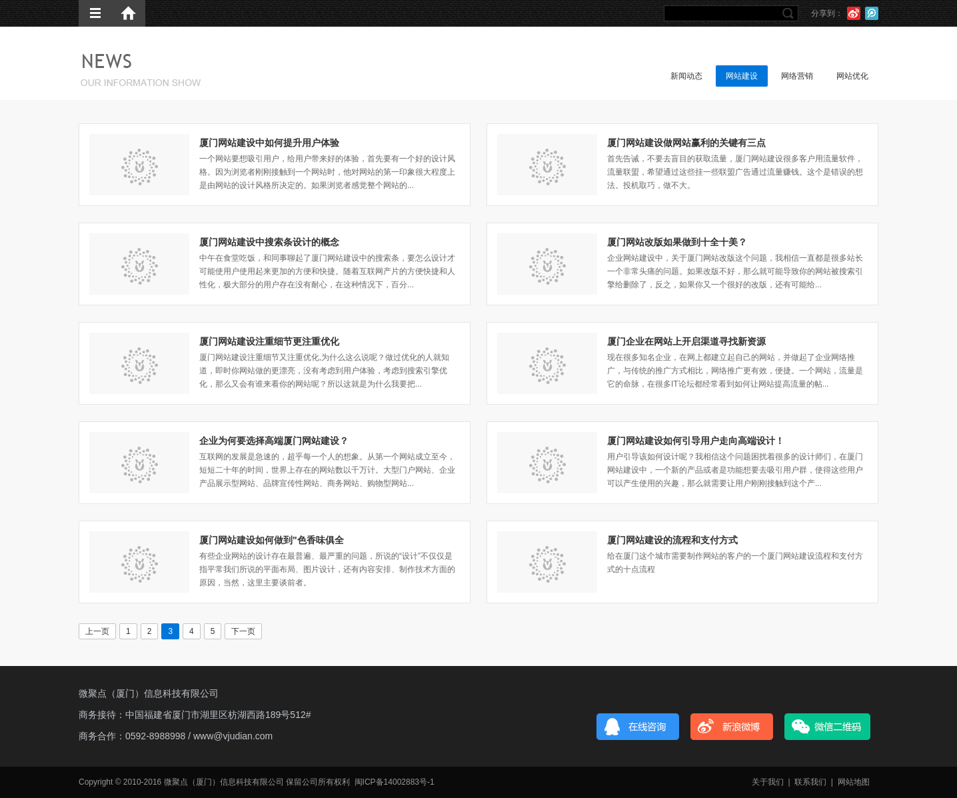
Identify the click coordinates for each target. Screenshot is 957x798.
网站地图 (854, 782)
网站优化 (852, 76)
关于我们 (768, 782)
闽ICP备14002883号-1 (395, 782)
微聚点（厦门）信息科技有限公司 (149, 693)
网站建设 (742, 76)
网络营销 (797, 76)
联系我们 (810, 782)
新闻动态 (686, 76)
